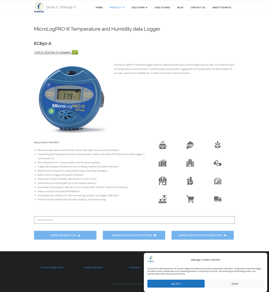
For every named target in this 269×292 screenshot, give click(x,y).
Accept (176, 283)
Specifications (45, 219)
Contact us (134, 267)
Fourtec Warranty (93, 267)
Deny (235, 283)
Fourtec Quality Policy (52, 267)
